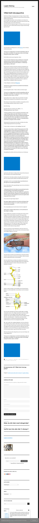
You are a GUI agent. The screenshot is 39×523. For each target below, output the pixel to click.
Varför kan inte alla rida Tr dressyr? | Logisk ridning (18, 372)
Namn (5, 399)
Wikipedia (18, 82)
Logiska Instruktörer (8, 437)
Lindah (6, 359)
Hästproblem (16, 359)
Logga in (6, 513)
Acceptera (34, 520)
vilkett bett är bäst (13, 360)
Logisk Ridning (9, 6)
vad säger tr (8, 360)
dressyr (21, 47)
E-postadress (7, 404)
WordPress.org (8, 517)
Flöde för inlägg (8, 514)
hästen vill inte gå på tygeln (23, 359)
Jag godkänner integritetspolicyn (17, 463)
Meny (33, 6)
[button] (28, 510)
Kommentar (6, 384)
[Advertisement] (12, 38)
